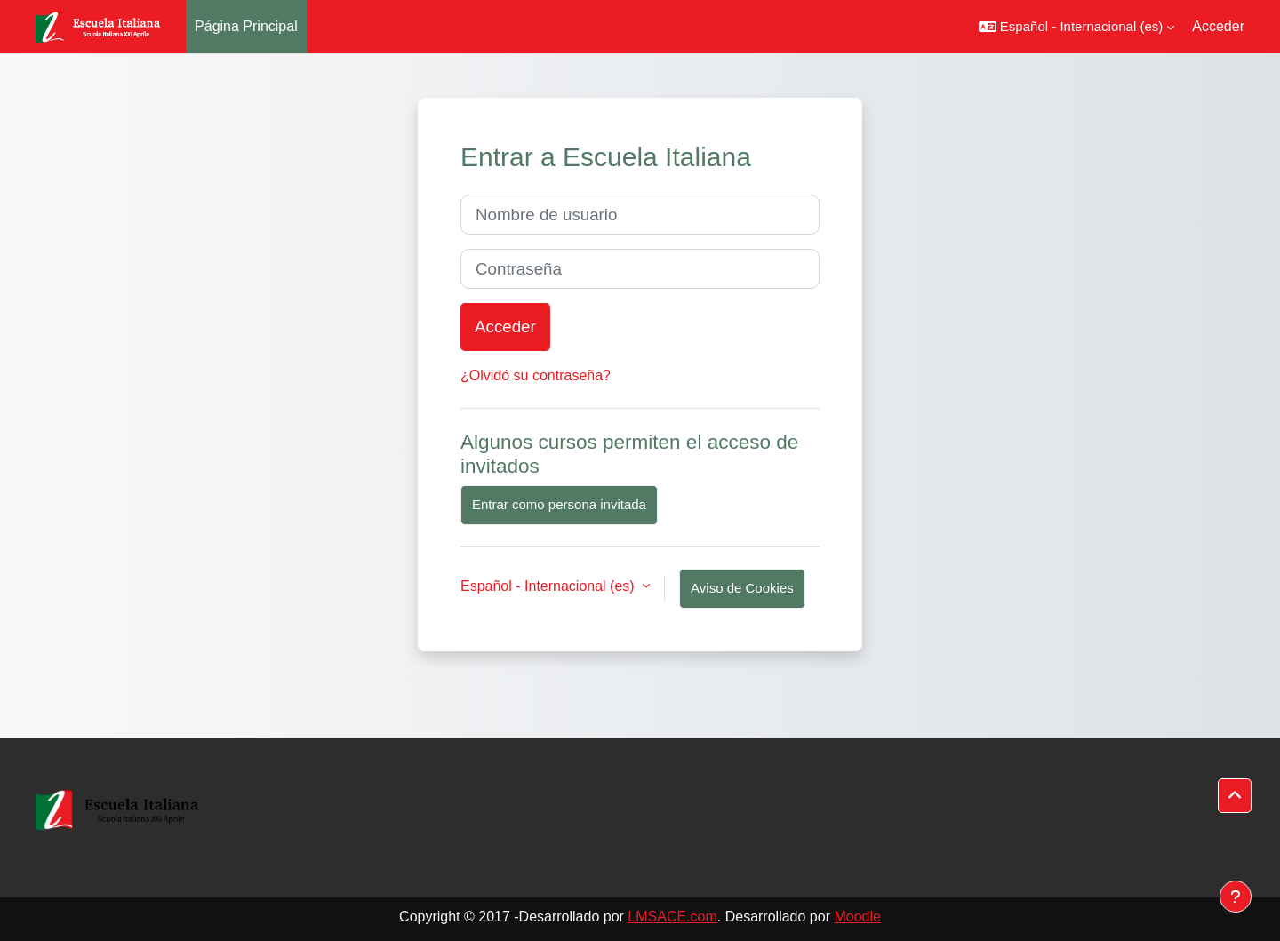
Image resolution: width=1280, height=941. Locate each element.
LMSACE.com (672, 916)
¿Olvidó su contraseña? (535, 375)
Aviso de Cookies (742, 587)
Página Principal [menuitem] (246, 26)
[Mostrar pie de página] (1236, 897)
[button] (1076, 26)
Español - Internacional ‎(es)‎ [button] (549, 586)
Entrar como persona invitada (559, 504)
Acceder (1218, 26)
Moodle (857, 916)
